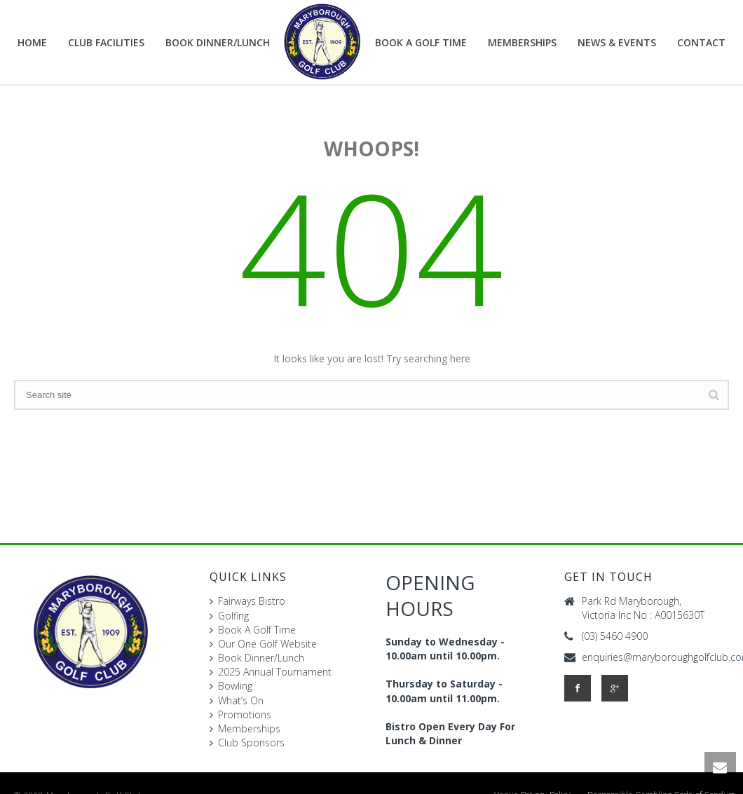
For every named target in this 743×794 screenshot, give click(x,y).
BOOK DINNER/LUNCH (217, 42)
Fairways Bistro (247, 601)
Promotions (240, 714)
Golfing (229, 615)
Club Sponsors (247, 742)
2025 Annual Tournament (271, 671)
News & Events (617, 42)
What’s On (237, 700)
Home (32, 42)
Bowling (231, 685)
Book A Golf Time (421, 42)
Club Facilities (106, 42)
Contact (701, 42)
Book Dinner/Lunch (257, 657)
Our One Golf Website (263, 643)
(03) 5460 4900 (615, 636)
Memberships (522, 42)
